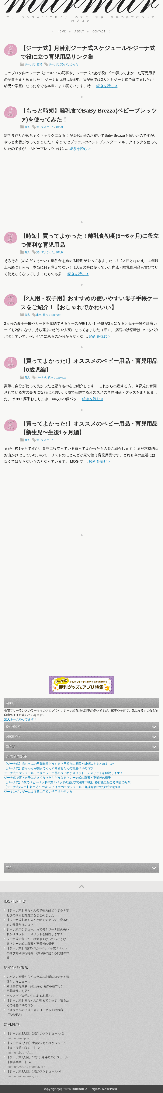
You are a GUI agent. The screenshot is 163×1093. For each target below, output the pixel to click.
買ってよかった (69, 64)
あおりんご (25, 1052)
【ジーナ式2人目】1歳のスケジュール (32, 1071)
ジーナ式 (30, 64)
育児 (39, 64)
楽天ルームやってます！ (20, 719)
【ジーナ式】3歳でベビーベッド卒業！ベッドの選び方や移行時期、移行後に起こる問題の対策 (67, 782)
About (79, 31)
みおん (22, 1066)
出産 (38, 314)
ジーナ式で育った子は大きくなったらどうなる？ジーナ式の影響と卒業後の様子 (57, 777)
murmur (12, 1038)
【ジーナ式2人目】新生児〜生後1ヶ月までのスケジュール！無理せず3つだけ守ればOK (62, 787)
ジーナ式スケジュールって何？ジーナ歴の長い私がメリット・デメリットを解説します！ (63, 773)
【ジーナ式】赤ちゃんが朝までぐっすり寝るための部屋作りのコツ (48, 768)
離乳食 (59, 126)
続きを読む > (107, 86)
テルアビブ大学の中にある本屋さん (30, 995)
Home (62, 31)
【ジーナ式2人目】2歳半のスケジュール (33, 1033)
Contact (99, 31)
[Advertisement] (81, 185)
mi (19, 1076)
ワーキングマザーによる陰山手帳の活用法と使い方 (38, 791)
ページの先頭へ (81, 886)
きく (43, 1066)
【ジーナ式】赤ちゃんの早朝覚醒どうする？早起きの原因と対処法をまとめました (59, 763)
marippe (23, 1038)
